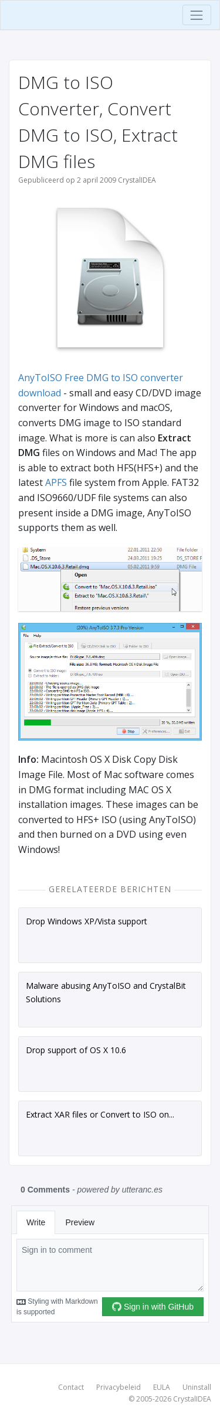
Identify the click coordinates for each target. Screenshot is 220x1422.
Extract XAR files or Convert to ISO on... (100, 1114)
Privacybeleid (118, 1387)
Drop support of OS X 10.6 (76, 1050)
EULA (161, 1387)
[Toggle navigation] (196, 15)
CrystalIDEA (192, 1399)
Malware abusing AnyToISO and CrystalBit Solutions (106, 992)
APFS (56, 482)
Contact (71, 1387)
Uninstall (196, 1387)
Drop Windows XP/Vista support (86, 921)
